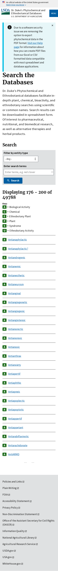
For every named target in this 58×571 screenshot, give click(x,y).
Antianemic (14, 266)
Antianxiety (14, 365)
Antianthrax (14, 356)
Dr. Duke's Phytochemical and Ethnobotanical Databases (28, 11)
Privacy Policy (10, 507)
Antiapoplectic (16, 400)
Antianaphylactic (17, 239)
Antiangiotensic (17, 320)
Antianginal (14, 293)
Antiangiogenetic (17, 302)
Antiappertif (15, 418)
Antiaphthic (14, 382)
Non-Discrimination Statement (19, 514)
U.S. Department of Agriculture (26, 16)
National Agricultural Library (18, 537)
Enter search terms (15, 166)
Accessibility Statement (15, 501)
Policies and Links (12, 481)
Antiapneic (14, 391)
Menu (53, 13)
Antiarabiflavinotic (18, 436)
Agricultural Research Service (18, 544)
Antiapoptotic (16, 409)
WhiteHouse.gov (11, 563)
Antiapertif (14, 373)
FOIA (5, 494)
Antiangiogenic (16, 311)
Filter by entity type (16, 153)
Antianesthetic (16, 275)
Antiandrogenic (16, 257)
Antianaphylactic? (18, 248)
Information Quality (13, 531)
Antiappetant (15, 427)
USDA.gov (7, 550)
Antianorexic (15, 338)
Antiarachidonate (17, 445)
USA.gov (7, 557)
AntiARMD (13, 454)
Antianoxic (14, 347)
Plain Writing (9, 488)
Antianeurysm (16, 284)
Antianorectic (15, 329)
